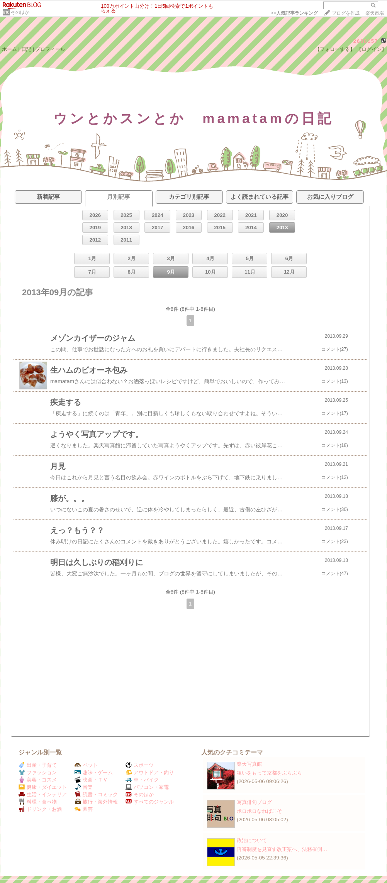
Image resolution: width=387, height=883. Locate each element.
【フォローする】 (335, 49)
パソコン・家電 (147, 787)
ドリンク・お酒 (40, 809)
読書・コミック (96, 794)
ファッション (38, 772)
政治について (252, 840)
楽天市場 (374, 13)
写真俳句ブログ (254, 802)
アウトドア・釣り (150, 772)
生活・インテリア (43, 794)
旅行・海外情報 (96, 802)
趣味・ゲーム (94, 772)
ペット (86, 765)
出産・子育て (38, 765)
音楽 (84, 787)
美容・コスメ (38, 780)
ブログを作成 (346, 13)
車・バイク (142, 780)
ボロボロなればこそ (259, 811)
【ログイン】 (371, 49)
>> (294, 13)
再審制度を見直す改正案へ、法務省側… (282, 849)
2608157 (366, 41)
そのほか (20, 12)
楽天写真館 (249, 764)
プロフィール (50, 49)
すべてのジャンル (150, 802)
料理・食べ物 (38, 802)
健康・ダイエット (43, 787)
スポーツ (140, 765)
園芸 (84, 809)
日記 (26, 49)
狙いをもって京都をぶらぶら (269, 773)
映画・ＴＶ (91, 780)
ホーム (9, 49)
